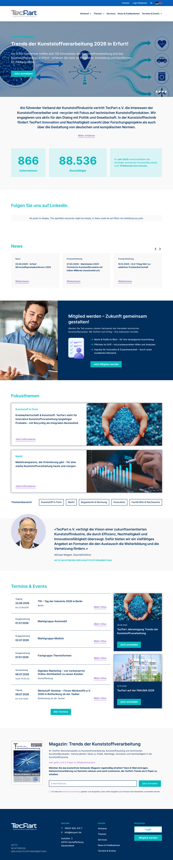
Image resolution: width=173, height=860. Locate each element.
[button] (151, 3)
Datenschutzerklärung (71, 790)
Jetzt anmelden (150, 782)
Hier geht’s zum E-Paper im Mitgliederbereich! (72, 761)
